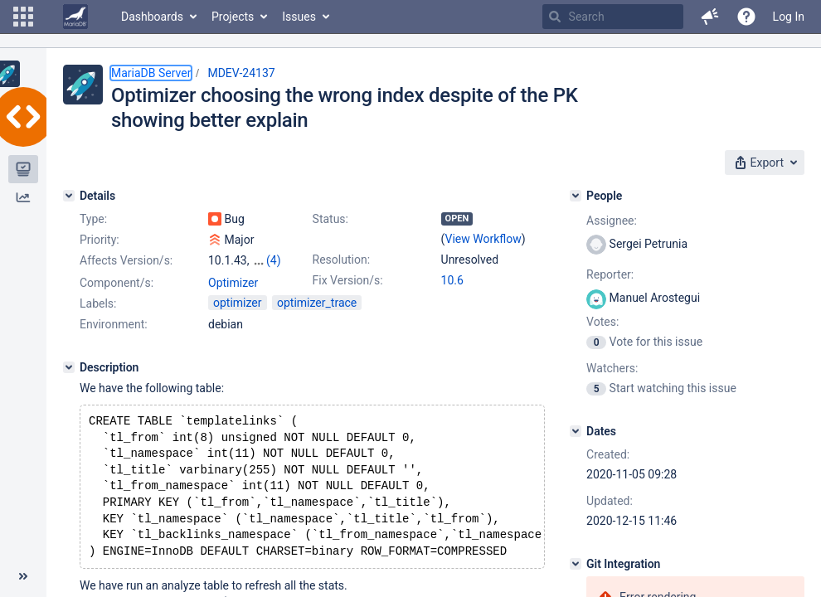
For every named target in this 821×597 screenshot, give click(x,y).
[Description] (69, 367)
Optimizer (233, 282)
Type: (93, 219)
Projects (232, 16)
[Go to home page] (75, 16)
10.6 (452, 280)
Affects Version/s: (126, 260)
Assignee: (611, 220)
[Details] (69, 195)
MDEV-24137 (240, 73)
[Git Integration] (575, 564)
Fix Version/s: (348, 280)
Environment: (114, 324)
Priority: (99, 239)
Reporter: (610, 274)
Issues (299, 16)
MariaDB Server (151, 73)
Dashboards (152, 16)
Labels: (98, 303)
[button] (23, 16)
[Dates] (575, 431)
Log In (788, 16)
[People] (575, 195)
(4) (273, 260)
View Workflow (483, 238)
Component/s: (116, 282)
